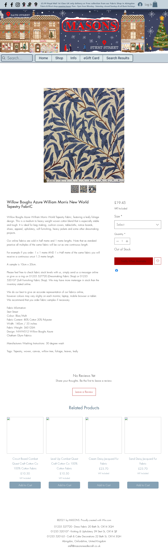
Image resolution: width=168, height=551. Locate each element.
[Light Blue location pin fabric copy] (36, 5)
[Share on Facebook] (117, 270)
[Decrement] (117, 241)
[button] (155, 4)
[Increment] (127, 241)
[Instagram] (18, 5)
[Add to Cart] (25, 485)
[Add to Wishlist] (157, 260)
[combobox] (137, 224)
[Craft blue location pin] (24, 5)
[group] (84, 454)
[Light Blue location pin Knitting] (30, 5)
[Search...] (17, 58)
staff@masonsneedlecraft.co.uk (84, 546)
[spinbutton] (122, 241)
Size (118, 216)
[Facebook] (6, 5)
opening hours (64, 6)
